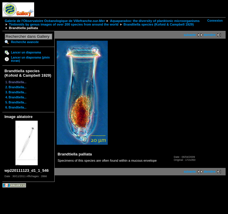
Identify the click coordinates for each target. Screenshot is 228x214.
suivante (190, 35)
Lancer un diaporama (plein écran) (30, 59)
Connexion (215, 20)
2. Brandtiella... (15, 87)
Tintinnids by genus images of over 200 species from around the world (63, 24)
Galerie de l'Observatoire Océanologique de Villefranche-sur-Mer (55, 21)
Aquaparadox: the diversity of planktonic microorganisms (155, 21)
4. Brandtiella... (15, 97)
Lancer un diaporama (26, 52)
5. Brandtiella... (15, 102)
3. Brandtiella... (15, 92)
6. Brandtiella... (15, 107)
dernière (210, 35)
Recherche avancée (25, 42)
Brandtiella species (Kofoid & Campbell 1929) (159, 24)
